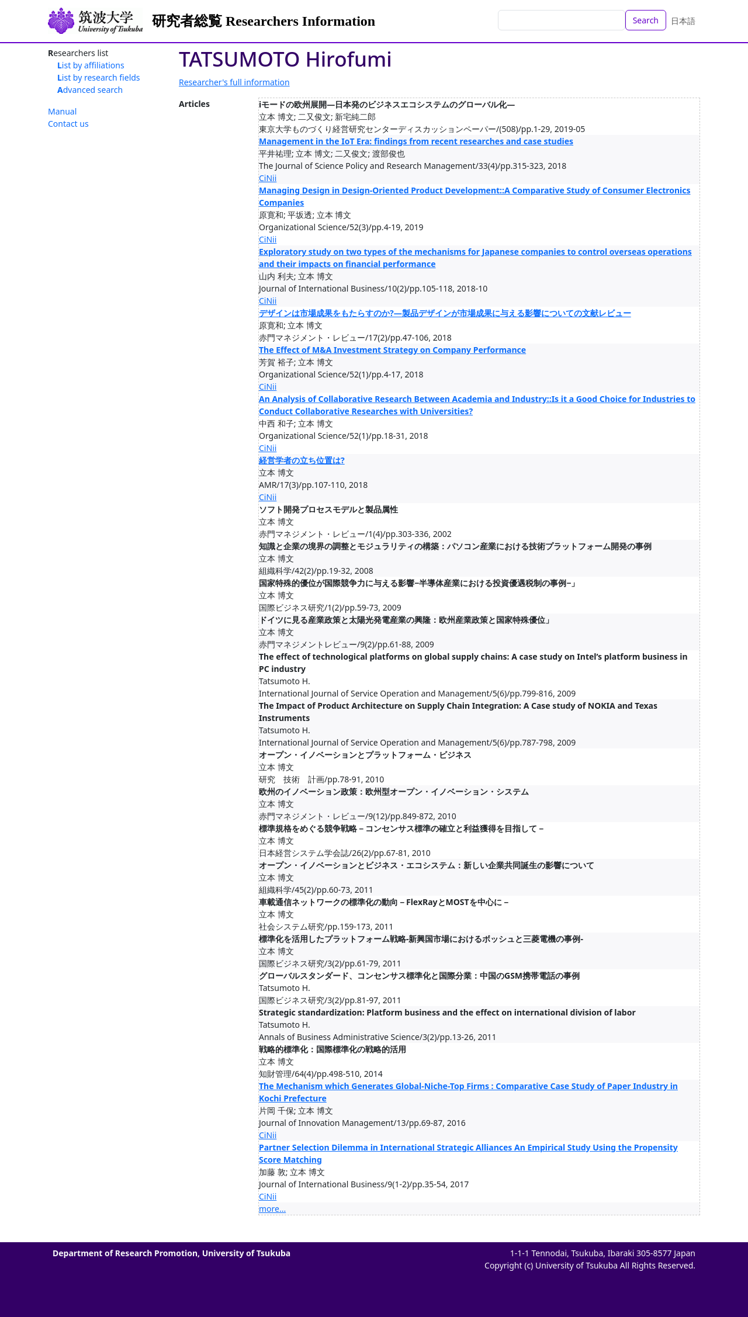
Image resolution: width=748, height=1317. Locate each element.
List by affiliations (90, 65)
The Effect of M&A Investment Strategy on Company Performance (392, 349)
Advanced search (90, 89)
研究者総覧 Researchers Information (263, 21)
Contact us (68, 123)
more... (272, 1208)
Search (646, 20)
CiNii (267, 177)
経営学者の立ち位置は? (302, 460)
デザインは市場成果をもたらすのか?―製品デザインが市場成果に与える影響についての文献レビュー (445, 312)
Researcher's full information (234, 82)
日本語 (683, 20)
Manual (62, 111)
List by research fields (98, 77)
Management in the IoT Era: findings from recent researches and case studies (416, 141)
